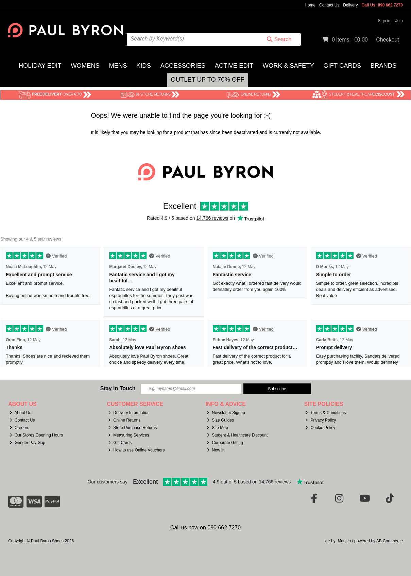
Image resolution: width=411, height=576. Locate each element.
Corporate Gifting (225, 442)
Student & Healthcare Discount (237, 435)
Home (310, 5)
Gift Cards (342, 65)
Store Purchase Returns (132, 427)
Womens (85, 65)
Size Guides (220, 420)
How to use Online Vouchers (136, 450)
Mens (118, 65)
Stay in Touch (118, 388)
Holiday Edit (40, 65)
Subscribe (277, 388)
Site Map (217, 427)
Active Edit (234, 65)
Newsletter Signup (226, 412)
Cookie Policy (320, 427)
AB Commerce (389, 541)
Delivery (350, 5)
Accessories (182, 65)
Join (399, 20)
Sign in (384, 20)
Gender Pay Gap (27, 442)
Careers (19, 427)
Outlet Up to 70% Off (207, 79)
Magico (344, 541)
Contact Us (329, 5)
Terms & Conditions (325, 412)
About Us (20, 412)
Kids (143, 65)
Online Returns (124, 420)
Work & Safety (288, 65)
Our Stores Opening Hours (36, 435)
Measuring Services (128, 435)
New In (215, 450)
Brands (384, 65)
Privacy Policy (320, 420)
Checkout (387, 40)
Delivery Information (129, 412)
